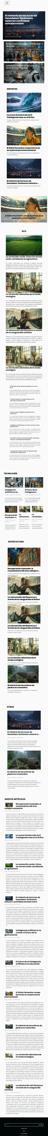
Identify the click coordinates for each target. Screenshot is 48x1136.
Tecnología (24, 1133)
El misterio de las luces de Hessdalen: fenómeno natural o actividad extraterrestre (21, 19)
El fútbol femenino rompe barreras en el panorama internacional (23, 149)
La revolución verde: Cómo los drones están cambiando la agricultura (24, 257)
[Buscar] (22, 1124)
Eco (24, 1131)
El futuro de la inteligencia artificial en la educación (22, 412)
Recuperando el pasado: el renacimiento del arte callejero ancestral (23, 570)
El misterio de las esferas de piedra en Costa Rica (23, 387)
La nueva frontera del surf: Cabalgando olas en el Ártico (20, 116)
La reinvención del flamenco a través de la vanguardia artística (24, 331)
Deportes (24, 1128)
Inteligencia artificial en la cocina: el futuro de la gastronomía (24, 425)
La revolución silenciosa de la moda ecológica (23, 295)
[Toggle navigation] (7, 3)
